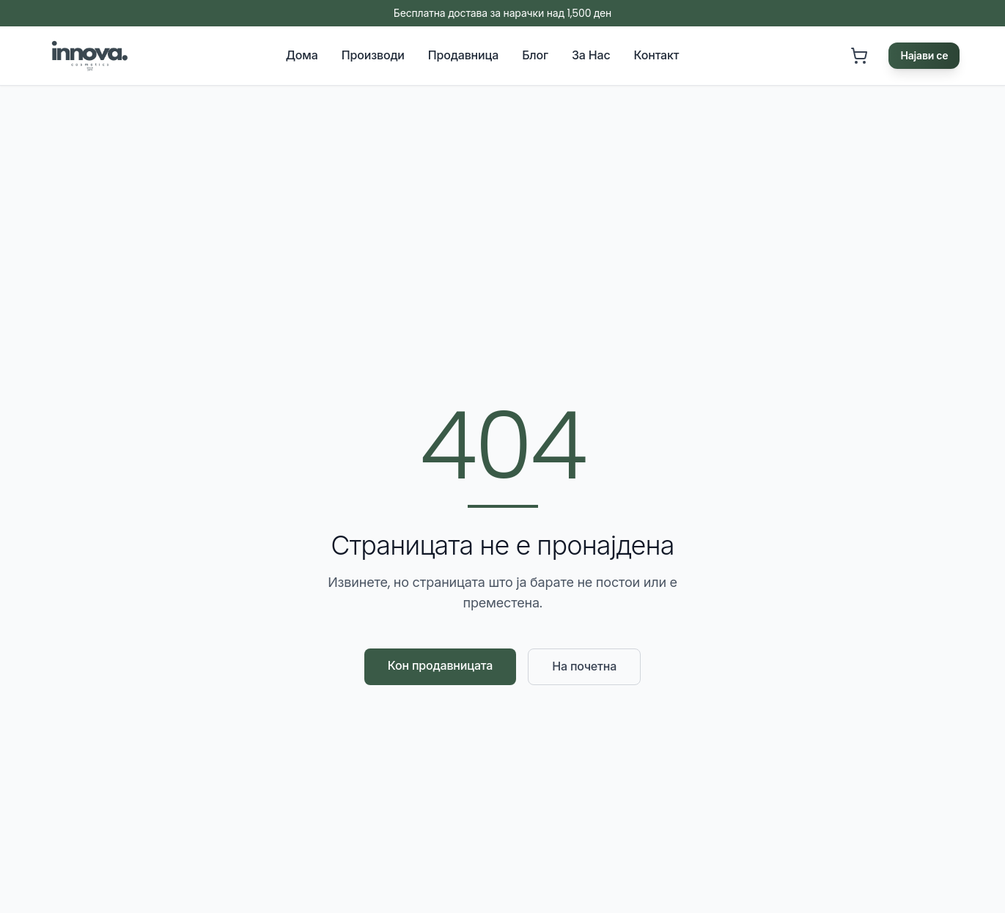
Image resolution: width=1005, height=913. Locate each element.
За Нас (591, 55)
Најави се (924, 55)
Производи (373, 55)
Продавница (463, 55)
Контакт (657, 55)
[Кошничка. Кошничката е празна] (859, 55)
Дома (302, 55)
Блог (535, 55)
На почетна (584, 666)
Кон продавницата (440, 665)
